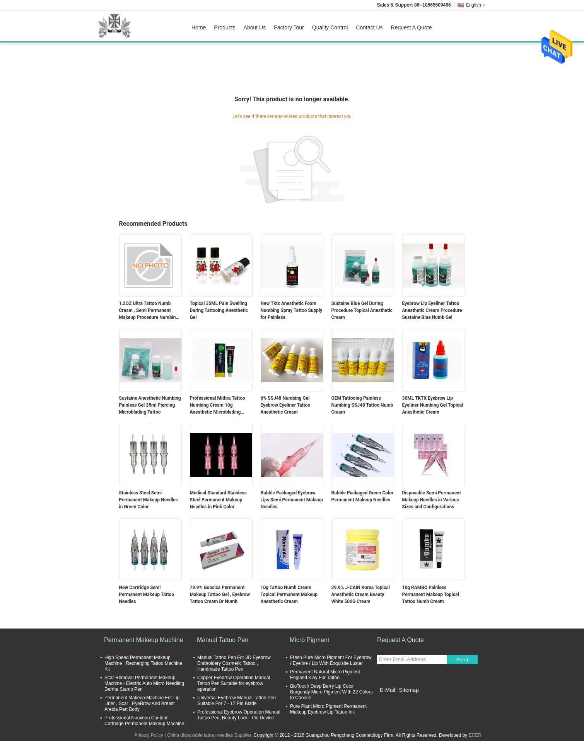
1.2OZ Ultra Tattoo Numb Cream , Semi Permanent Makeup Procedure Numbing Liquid (149, 311)
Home (198, 27)
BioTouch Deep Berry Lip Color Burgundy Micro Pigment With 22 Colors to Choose (331, 691)
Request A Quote (411, 27)
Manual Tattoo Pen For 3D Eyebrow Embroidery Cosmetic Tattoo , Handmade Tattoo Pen (234, 663)
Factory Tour (289, 27)
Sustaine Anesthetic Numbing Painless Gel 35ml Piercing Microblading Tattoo (150, 405)
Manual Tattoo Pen (222, 640)
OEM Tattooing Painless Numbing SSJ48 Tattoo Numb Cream (362, 405)
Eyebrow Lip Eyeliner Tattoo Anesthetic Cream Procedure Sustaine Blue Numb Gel (432, 310)
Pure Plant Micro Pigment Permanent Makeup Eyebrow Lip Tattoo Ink (328, 709)
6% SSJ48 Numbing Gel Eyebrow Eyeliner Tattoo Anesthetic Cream (286, 405)
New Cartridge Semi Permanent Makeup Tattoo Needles (146, 594)
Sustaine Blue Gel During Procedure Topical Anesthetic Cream (362, 310)
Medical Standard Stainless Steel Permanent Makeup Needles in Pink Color (218, 499)
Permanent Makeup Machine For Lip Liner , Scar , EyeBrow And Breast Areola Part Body (141, 703)
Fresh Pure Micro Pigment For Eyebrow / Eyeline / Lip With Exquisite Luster (331, 660)
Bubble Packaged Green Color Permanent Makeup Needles (362, 496)
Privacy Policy (148, 735)
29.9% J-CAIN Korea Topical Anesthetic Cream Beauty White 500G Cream (360, 594)
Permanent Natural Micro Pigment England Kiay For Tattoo (325, 674)
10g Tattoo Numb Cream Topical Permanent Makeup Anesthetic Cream (289, 594)
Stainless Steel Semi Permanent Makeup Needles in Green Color (148, 499)
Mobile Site (391, 699)
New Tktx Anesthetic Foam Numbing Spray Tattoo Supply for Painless (292, 310)
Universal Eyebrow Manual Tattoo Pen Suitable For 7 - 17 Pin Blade (236, 700)
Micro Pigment (309, 640)
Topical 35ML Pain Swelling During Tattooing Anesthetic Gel (219, 310)
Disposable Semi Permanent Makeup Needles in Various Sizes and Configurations (431, 499)
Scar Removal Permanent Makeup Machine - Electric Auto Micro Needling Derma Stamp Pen (144, 683)
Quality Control (330, 27)
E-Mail (387, 690)
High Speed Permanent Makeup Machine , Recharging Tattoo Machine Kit (143, 663)
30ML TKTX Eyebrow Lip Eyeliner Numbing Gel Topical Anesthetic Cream (432, 405)
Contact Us (369, 27)
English (475, 5)
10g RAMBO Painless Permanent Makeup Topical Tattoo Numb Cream (430, 594)
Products (224, 27)
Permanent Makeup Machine (143, 640)
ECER (475, 735)
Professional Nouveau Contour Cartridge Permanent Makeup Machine (144, 720)
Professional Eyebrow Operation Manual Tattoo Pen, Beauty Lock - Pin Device (238, 715)
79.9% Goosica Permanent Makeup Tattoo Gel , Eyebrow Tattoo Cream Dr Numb (220, 594)
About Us (255, 27)
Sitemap (408, 690)
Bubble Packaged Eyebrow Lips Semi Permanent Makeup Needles (292, 499)
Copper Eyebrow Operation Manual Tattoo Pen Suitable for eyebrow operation (233, 683)
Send (462, 660)
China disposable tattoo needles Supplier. (210, 735)
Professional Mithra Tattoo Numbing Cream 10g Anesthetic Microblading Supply (217, 405)
